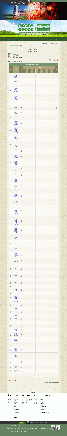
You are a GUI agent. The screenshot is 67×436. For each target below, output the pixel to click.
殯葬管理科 (15, 406)
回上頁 (53, 382)
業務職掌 (9, 400)
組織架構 (9, 399)
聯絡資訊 (9, 402)
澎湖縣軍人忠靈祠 (16, 409)
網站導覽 (11, 1)
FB (43, 43)
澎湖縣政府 (20, 1)
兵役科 (15, 405)
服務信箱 (25, 1)
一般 (57, 43)
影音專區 (23, 405)
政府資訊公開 (42, 39)
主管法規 (50, 39)
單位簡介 (10, 39)
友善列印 (52, 43)
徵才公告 (23, 399)
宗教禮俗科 (15, 402)
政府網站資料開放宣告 (44, 422)
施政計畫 (41, 399)
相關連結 (57, 39)
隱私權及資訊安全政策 (34, 422)
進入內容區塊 (2, 0)
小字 (56, 43)
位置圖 (27, 427)
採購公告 (23, 400)
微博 (42, 43)
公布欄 (22, 39)
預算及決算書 (42, 403)
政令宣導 (23, 403)
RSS (29, 1)
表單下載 (35, 399)
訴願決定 (41, 405)
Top (57, 382)
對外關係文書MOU (43, 409)
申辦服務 (35, 402)
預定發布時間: (11, 61)
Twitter (45, 43)
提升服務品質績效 (16, 399)
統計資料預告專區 (16, 412)
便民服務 (35, 39)
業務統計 (28, 39)
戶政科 (15, 403)
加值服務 (35, 400)
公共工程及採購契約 (43, 406)
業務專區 (16, 39)
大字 (58, 43)
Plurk (44, 43)
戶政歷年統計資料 (29, 399)
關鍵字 (35, 1)
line (46, 43)
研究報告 (41, 402)
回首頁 (15, 1)
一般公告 (23, 402)
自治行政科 (15, 400)
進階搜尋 (47, 1)
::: (7, 1)
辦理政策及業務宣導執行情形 (44, 412)
